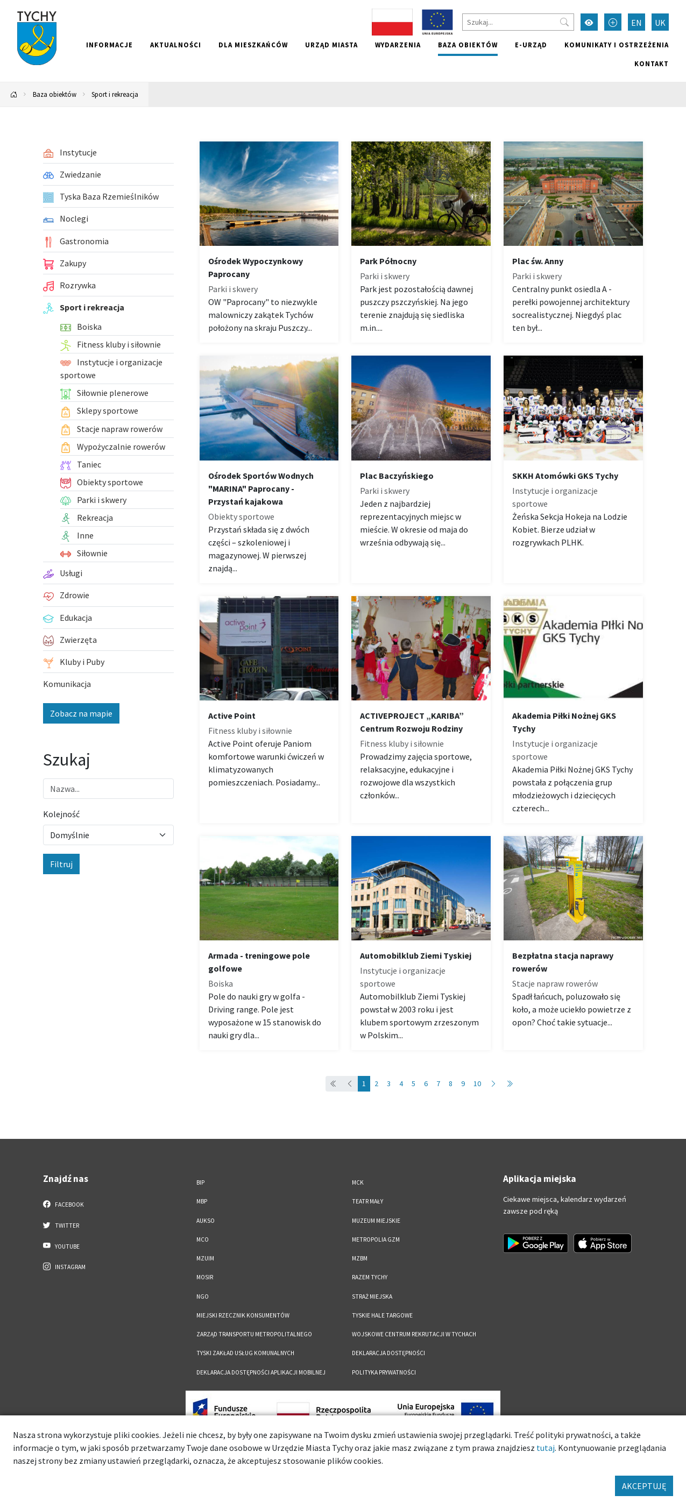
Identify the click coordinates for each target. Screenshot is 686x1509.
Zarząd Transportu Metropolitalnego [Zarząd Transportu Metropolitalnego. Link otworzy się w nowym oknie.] (254, 1334)
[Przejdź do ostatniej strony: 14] (509, 1084)
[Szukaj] (518, 22)
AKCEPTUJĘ (644, 1485)
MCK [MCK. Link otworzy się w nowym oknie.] (358, 1182)
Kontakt (651, 63)
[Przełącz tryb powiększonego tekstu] (612, 22)
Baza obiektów (468, 44)
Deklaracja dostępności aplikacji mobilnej (261, 1372)
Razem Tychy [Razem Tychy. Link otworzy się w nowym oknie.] (369, 1277)
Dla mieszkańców (253, 44)
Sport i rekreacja (114, 94)
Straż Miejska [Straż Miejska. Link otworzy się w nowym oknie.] (372, 1296)
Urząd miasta (331, 44)
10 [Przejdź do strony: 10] (477, 1083)
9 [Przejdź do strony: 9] (463, 1083)
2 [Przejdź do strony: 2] (376, 1083)
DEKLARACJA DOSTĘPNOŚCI (388, 1353)
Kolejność (61, 814)
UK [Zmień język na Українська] (660, 22)
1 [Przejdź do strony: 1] (364, 1083)
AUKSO (205, 1220)
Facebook (63, 1204)
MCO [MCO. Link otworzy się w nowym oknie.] (202, 1239)
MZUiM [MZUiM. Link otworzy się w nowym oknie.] (205, 1258)
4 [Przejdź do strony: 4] (401, 1083)
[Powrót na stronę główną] (14, 94)
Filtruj (61, 864)
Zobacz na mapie (81, 713)
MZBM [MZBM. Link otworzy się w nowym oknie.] (359, 1258)
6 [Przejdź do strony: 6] (426, 1083)
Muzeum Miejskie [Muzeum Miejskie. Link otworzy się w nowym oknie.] (376, 1220)
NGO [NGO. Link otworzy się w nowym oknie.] (202, 1296)
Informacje (109, 44)
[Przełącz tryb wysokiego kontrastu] (589, 22)
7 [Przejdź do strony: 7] (438, 1083)
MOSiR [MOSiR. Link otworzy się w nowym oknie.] (204, 1277)
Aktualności (175, 44)
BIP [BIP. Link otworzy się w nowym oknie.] (200, 1182)
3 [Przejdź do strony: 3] (389, 1083)
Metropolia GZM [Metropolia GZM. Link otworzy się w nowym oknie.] (376, 1239)
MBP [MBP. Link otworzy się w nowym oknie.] (201, 1201)
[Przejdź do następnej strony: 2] (493, 1084)
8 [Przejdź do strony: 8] (450, 1083)
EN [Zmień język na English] (636, 22)
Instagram (64, 1266)
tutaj (545, 1447)
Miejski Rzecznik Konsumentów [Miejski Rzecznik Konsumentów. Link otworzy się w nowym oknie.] (242, 1315)
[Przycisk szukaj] (564, 22)
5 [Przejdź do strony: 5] (413, 1083)
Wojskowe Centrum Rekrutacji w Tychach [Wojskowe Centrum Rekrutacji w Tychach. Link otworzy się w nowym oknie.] (414, 1334)
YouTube (61, 1246)
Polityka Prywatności (384, 1372)
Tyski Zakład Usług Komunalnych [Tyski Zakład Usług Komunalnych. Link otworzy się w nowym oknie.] (245, 1353)
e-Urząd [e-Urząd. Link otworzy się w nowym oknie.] (531, 44)
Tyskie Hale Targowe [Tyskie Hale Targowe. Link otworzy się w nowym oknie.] (382, 1315)
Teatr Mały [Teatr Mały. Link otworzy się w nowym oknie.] (367, 1201)
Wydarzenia (398, 44)
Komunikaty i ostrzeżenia (616, 44)
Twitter (61, 1225)
